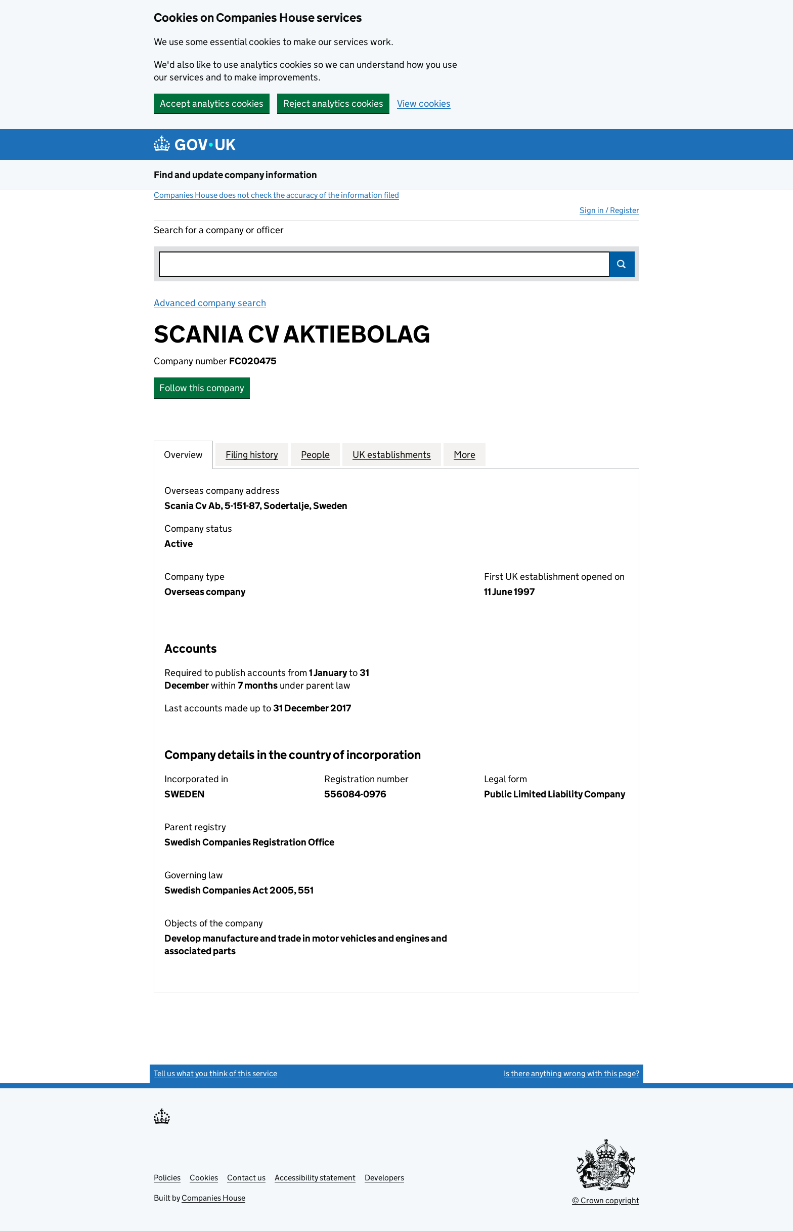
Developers (384, 1177)
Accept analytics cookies (211, 103)
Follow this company (201, 388)
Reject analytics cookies (333, 103)
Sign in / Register (609, 210)
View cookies (424, 103)
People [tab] (315, 454)
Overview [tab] (183, 454)
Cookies (204, 1177)
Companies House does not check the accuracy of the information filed (276, 195)
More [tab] (464, 454)
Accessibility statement (315, 1177)
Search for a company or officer (219, 230)
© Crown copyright (605, 1200)
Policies (167, 1177)
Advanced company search (210, 303)
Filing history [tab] (252, 454)
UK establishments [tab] (392, 454)
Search (622, 264)
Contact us (246, 1177)
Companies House (213, 1198)
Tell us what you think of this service (215, 1073)
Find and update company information (235, 175)
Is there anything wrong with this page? (571, 1073)
